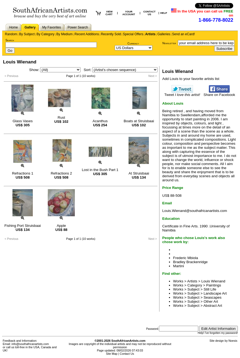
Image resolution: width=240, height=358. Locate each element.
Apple (61, 226)
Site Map (111, 353)
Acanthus (100, 121)
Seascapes (213, 297)
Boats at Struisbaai (139, 121)
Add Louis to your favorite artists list (190, 79)
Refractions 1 (22, 173)
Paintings (213, 285)
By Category (46, 34)
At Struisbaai (139, 173)
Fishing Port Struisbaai (22, 226)
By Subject (26, 34)
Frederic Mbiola (185, 258)
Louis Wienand (213, 281)
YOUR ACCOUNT (128, 13)
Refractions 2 (61, 173)
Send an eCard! (183, 34)
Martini (178, 266)
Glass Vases (23, 121)
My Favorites (51, 27)
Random (11, 34)
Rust (61, 117)
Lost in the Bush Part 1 (100, 170)
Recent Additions (87, 34)
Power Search (78, 27)
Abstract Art (212, 306)
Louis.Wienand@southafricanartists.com (194, 211)
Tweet (182, 93)
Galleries (163, 34)
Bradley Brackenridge (190, 262)
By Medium (64, 34)
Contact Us (127, 353)
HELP (163, 13)
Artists (150, 34)
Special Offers (133, 34)
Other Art (211, 301)
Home (13, 27)
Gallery (30, 27)
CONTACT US (149, 13)
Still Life (210, 289)
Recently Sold (111, 34)
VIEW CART (109, 13)
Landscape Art (215, 293)
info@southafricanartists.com (30, 344)
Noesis (232, 340)
